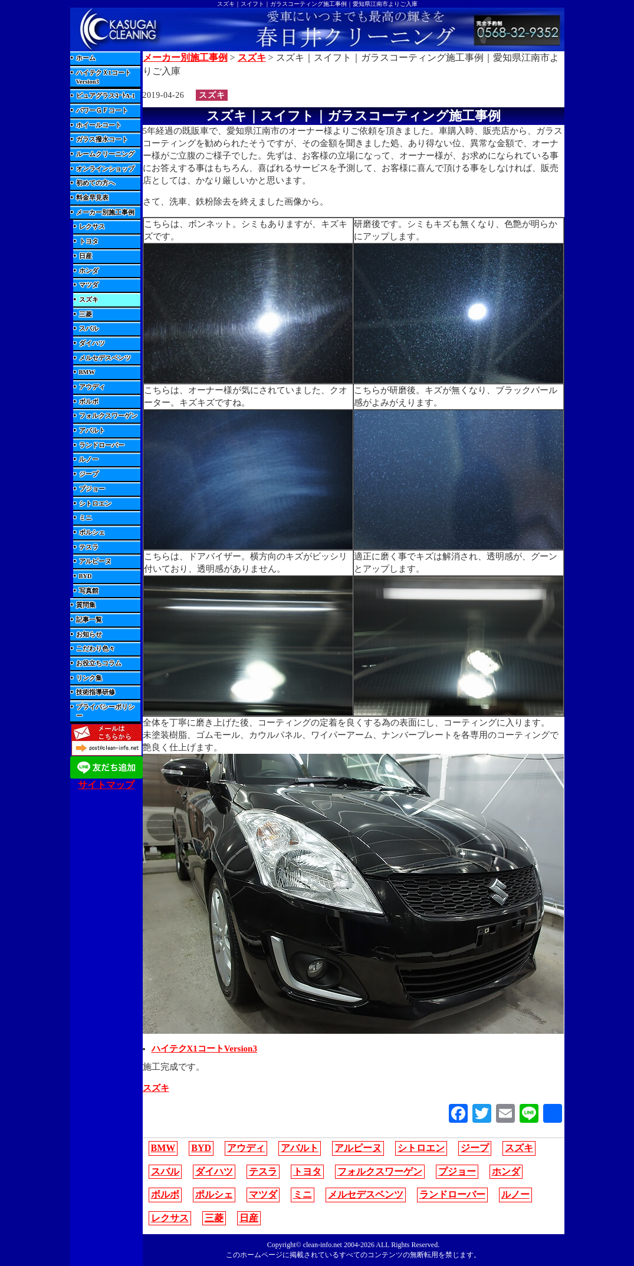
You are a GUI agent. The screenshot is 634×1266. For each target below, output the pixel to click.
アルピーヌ (95, 561)
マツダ (88, 285)
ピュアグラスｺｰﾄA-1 (105, 96)
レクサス (92, 226)
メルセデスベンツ (105, 358)
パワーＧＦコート (102, 110)
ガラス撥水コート (102, 139)
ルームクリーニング (105, 154)
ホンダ (88, 271)
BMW (87, 372)
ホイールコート (98, 125)
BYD (85, 576)
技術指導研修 (95, 692)
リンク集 (89, 678)
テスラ (88, 547)
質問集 (86, 605)
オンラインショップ (105, 169)
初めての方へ (95, 183)
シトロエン (95, 503)
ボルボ (88, 401)
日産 (85, 256)
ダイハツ (92, 343)
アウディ (92, 387)
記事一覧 (89, 619)
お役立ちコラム (98, 663)
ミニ (85, 518)
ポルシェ (92, 532)
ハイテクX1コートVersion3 (204, 1048)
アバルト (92, 430)
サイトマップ (106, 785)
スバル (88, 328)
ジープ (88, 474)
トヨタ (88, 241)
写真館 (88, 591)
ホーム (86, 58)
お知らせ (89, 634)
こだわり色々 (95, 648)
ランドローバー (101, 445)
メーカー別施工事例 (105, 212)
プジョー (92, 489)
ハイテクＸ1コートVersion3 (103, 77)
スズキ (88, 299)
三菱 (85, 314)
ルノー (88, 459)
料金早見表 (92, 197)
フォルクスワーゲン (108, 416)
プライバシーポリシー (105, 711)
